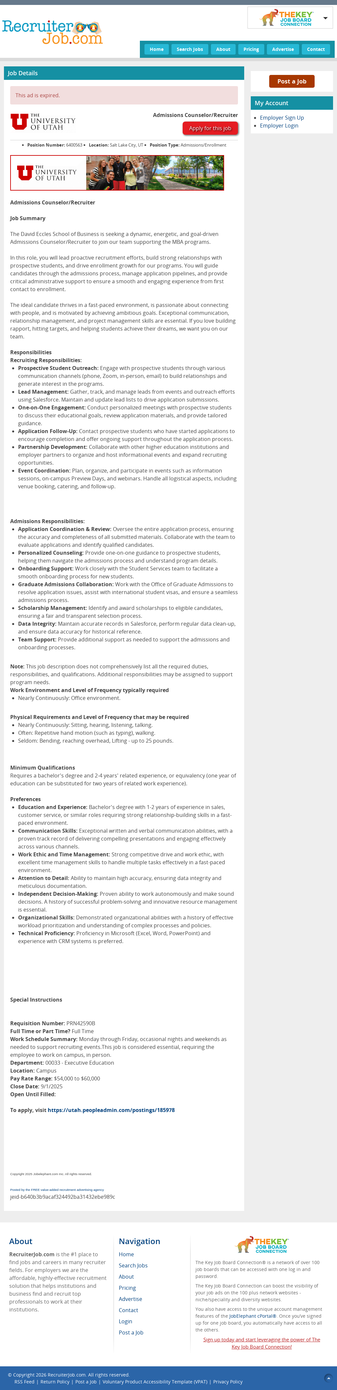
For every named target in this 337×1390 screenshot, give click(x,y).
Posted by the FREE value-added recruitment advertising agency (57, 1190)
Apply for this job (210, 128)
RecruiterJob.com (67, 1375)
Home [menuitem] (126, 1254)
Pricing (251, 49)
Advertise (283, 49)
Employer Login (279, 125)
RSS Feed (24, 1381)
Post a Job (291, 81)
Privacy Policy (228, 1381)
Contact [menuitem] (128, 1310)
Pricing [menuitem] (127, 1287)
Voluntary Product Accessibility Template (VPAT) (155, 1381)
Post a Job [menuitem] (131, 1332)
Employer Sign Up (282, 117)
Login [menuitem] (125, 1321)
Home (157, 49)
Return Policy (54, 1381)
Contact (316, 49)
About (223, 49)
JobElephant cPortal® (252, 1316)
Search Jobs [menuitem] (133, 1265)
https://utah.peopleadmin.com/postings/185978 (111, 1110)
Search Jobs (190, 49)
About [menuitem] (126, 1276)
